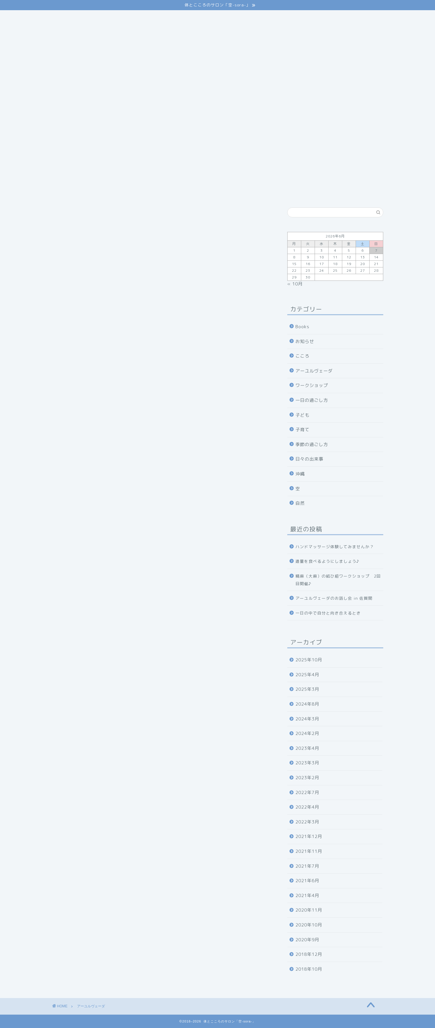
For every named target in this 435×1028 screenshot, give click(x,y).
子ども (302, 415)
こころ (302, 356)
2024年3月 (307, 719)
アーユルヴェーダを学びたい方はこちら (97, 363)
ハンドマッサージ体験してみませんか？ (334, 546)
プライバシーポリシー (81, 29)
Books (302, 327)
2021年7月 (307, 866)
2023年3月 (307, 763)
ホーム (65, 18)
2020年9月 (307, 940)
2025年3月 (307, 689)
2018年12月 (308, 954)
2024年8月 (307, 704)
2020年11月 (308, 910)
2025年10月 (308, 660)
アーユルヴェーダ (140, 18)
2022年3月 (307, 822)
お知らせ (304, 341)
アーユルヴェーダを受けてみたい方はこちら (102, 346)
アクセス (290, 18)
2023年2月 (307, 778)
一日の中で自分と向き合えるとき (328, 613)
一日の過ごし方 (311, 400)
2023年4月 (307, 748)
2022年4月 (307, 807)
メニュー (181, 18)
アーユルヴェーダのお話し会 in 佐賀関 (333, 598)
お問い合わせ (326, 18)
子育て (302, 430)
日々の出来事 (309, 459)
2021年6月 (307, 881)
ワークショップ (311, 385)
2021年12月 (308, 836)
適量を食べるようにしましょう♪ (327, 561)
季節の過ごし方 (311, 444)
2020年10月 (308, 925)
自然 (300, 503)
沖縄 (300, 474)
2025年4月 (307, 675)
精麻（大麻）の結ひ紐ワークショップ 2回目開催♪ (338, 579)
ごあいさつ (97, 18)
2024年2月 (307, 733)
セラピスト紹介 (251, 18)
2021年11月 (308, 851)
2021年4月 (307, 895)
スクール (213, 18)
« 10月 (295, 284)
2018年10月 (308, 969)
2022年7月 (307, 792)
